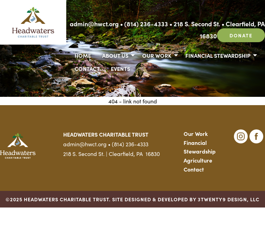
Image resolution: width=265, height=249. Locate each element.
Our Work (156, 55)
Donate (241, 35)
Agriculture (198, 160)
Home (83, 55)
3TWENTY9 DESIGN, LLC (228, 199)
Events (120, 68)
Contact (87, 68)
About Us (115, 55)
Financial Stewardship (218, 55)
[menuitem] (83, 55)
